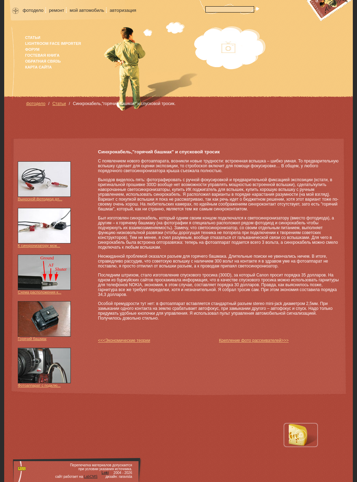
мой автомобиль (87, 10)
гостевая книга (42, 55)
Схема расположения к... (44, 274)
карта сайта (38, 67)
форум (32, 49)
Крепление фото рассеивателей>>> (254, 340)
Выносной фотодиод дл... (44, 181)
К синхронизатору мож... (44, 228)
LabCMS (91, 477)
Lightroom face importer (53, 43)
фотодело (33, 10)
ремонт (56, 10)
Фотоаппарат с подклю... (44, 367)
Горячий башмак (44, 321)
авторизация (123, 10)
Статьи (32, 37)
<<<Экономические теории (124, 340)
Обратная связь (43, 61)
